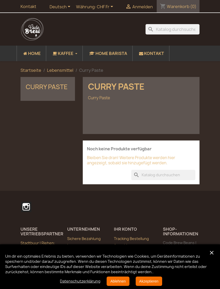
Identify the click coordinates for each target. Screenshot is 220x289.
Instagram (26, 207)
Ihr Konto (125, 229)
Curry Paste (47, 86)
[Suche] (173, 29)
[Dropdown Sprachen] (61, 7)
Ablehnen (118, 281)
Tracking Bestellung (131, 238)
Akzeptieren (149, 281)
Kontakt (28, 6)
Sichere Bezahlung (84, 238)
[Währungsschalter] (106, 7)
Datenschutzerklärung (80, 281)
